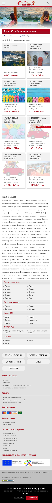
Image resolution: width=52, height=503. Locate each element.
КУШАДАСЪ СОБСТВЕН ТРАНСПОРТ (11, 47)
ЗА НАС (5, 380)
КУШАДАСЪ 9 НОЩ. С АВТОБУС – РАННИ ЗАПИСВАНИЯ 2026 (35, 83)
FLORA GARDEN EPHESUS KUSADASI (33, 269)
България (8, 309)
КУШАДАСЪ (40, 213)
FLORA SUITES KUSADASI (11, 272)
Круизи (38, 362)
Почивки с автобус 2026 (17, 36)
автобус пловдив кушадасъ (35, 222)
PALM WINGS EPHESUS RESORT (14, 278)
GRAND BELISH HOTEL (25, 231)
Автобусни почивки (12, 302)
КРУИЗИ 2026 (9, 327)
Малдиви (8, 292)
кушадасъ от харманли (16, 219)
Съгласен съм (32, 498)
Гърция (31, 289)
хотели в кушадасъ (7, 206)
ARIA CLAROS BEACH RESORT (21, 259)
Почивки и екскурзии (13, 355)
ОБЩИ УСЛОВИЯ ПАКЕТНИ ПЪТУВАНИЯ (17, 385)
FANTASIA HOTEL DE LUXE (36, 228)
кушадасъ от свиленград (17, 222)
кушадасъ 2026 (6, 200)
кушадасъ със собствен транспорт (25, 206)
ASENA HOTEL (23, 244)
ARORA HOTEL (12, 244)
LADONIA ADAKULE (9, 231)
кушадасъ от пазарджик (9, 225)
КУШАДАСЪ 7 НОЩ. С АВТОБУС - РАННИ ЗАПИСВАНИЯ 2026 (10, 83)
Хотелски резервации (38, 355)
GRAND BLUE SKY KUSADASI (38, 266)
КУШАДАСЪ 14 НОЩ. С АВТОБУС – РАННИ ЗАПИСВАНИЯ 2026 (36, 157)
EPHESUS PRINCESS (16, 256)
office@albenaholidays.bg (10, 450)
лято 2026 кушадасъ (28, 213)
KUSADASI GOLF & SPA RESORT (18, 235)
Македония (33, 320)
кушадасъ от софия (41, 203)
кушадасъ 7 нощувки (14, 209)
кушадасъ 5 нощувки (29, 209)
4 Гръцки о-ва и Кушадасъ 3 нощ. (14, 332)
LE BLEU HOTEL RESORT (10, 269)
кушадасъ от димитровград (33, 219)
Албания (32, 309)
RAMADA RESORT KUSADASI (20, 238)
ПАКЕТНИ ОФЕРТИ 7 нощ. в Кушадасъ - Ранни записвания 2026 (37, 120)
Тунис (31, 298)
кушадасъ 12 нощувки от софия (11, 216)
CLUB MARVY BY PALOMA (11, 247)
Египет (31, 286)
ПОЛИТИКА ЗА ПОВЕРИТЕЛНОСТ (14, 388)
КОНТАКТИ (7, 382)
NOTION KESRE (44, 250)
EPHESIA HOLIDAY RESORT (18, 275)
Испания (32, 292)
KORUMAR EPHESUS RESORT (39, 275)
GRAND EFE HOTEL (10, 253)
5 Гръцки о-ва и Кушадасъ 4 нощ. (38, 332)
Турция (7, 286)
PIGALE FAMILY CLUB (37, 244)
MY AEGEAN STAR (34, 263)
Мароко (7, 289)
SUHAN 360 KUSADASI (18, 263)
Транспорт (13, 368)
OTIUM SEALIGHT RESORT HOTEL (20, 241)
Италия (7, 295)
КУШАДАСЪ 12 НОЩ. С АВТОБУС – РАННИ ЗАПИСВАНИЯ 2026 (11, 120)
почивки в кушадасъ (19, 200)
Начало (6, 36)
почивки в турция (15, 213)
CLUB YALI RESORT (28, 247)
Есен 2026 (7, 336)
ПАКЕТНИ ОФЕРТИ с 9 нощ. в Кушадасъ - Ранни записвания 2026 (13, 157)
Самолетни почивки (12, 282)
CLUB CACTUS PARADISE (28, 250)
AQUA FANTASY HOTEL (17, 228)
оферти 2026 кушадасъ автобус (36, 200)
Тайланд (8, 298)
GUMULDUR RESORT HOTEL (28, 253)
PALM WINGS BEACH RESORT (37, 278)
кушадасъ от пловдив (29, 216)
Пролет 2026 (8, 313)
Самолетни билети (13, 362)
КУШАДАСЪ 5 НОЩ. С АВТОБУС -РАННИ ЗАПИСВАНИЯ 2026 (35, 47)
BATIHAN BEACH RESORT (30, 272)
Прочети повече (19, 498)
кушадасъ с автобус (27, 203)
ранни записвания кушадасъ (10, 203)
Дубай (31, 295)
